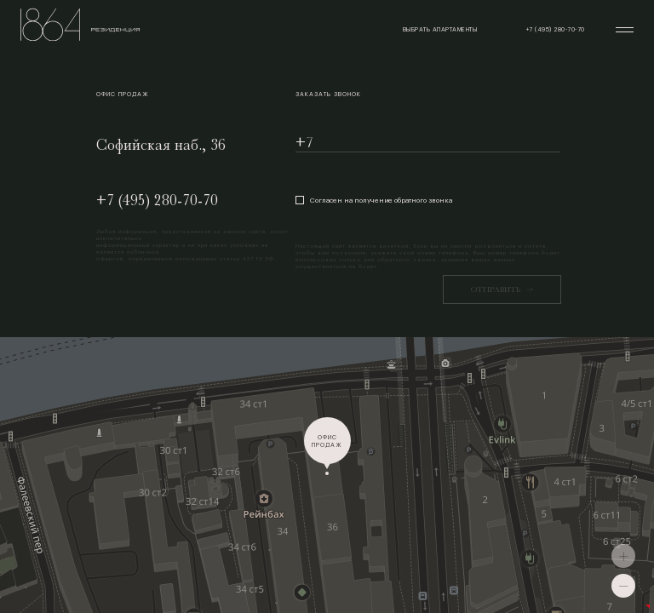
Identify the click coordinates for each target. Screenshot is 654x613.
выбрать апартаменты (440, 29)
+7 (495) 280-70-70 (157, 200)
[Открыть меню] (625, 29)
